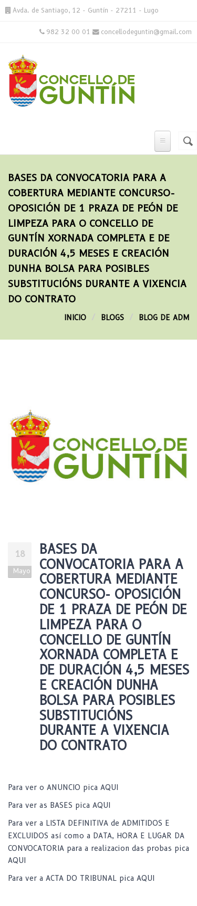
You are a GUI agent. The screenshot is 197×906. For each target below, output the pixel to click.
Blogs (112, 317)
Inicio (75, 317)
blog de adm (164, 317)
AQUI (109, 787)
